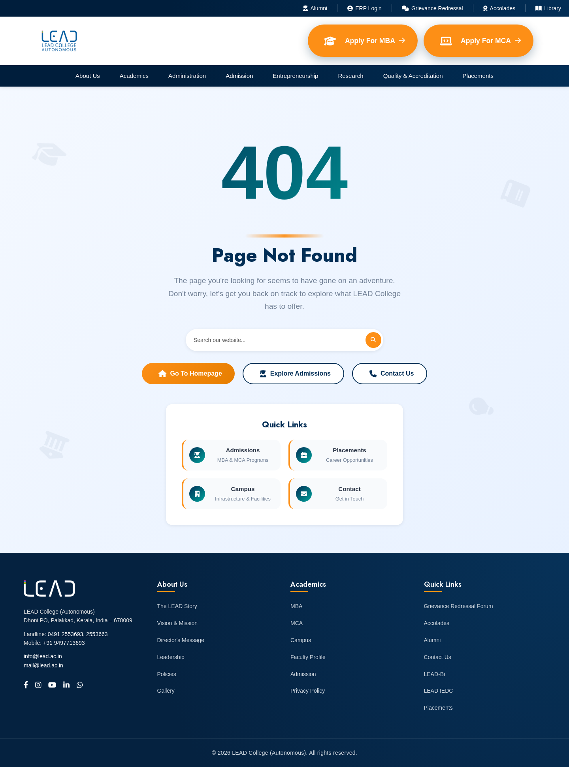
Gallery (166, 691)
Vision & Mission (177, 623)
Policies (166, 674)
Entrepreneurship (295, 75)
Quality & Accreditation (413, 75)
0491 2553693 (65, 634)
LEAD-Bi (434, 674)
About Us (87, 75)
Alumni (315, 8)
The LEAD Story (177, 606)
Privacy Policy (307, 691)
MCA (296, 623)
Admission (239, 75)
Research (350, 75)
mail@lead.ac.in (43, 665)
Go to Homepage (190, 373)
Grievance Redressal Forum (458, 606)
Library (548, 8)
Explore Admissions (295, 373)
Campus (300, 640)
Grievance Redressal (432, 8)
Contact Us (391, 373)
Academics (134, 75)
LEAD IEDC (438, 691)
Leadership (171, 657)
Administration (187, 75)
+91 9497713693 (64, 643)
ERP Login (364, 8)
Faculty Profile (308, 657)
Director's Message (180, 640)
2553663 (97, 634)
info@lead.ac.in (43, 656)
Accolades (499, 8)
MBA (296, 606)
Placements (478, 75)
